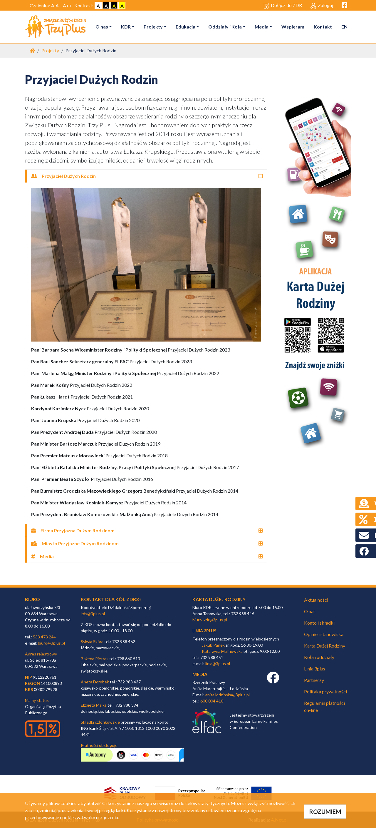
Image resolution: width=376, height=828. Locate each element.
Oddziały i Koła (225, 26)
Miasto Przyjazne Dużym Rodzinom (75, 543)
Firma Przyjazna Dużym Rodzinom (73, 530)
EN (344, 26)
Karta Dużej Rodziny (324, 645)
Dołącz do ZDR (282, 5)
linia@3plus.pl (217, 663)
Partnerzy (314, 680)
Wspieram (292, 26)
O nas (101, 26)
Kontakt (323, 26)
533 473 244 (44, 636)
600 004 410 (211, 700)
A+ (59, 5)
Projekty (153, 26)
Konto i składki (319, 622)
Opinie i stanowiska (323, 634)
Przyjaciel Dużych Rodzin (63, 176)
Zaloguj (321, 5)
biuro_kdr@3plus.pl (209, 619)
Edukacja (185, 26)
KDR (126, 26)
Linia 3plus (314, 668)
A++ (67, 5)
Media (261, 26)
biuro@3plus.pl (51, 642)
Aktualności (316, 600)
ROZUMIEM (325, 811)
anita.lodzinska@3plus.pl (227, 694)
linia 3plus (204, 630)
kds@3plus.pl (93, 613)
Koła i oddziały (319, 657)
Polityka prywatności (325, 691)
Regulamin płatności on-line (324, 706)
